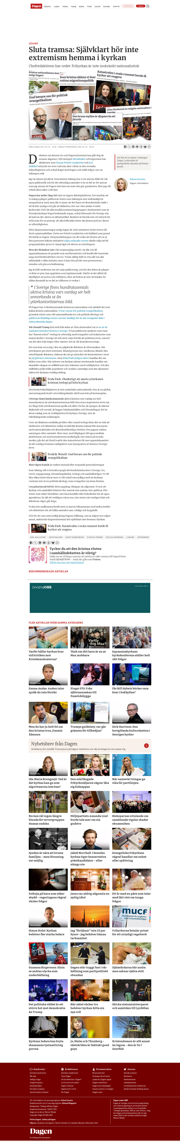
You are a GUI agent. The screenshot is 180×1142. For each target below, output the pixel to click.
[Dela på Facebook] (125, 147)
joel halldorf (38, 537)
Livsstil (97, 7)
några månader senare (76, 240)
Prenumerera (128, 6)
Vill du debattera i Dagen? (71, 1079)
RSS (96, 1123)
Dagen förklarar (67, 1086)
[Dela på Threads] (141, 147)
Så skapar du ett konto (101, 1076)
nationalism (55, 537)
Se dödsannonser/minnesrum (135, 1086)
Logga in (141, 6)
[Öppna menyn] (148, 6)
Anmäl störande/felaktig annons (136, 1089)
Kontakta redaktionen (69, 1073)
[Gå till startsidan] (36, 6)
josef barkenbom (75, 537)
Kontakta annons (130, 1073)
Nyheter (47, 7)
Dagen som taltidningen (101, 1086)
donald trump (95, 537)
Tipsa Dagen (66, 1076)
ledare (130, 537)
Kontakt (106, 7)
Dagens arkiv (97, 1092)
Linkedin (74, 1123)
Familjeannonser (130, 1083)
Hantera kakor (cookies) (39, 1092)
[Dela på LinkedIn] (133, 147)
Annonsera (128, 1076)
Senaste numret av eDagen (102, 1089)
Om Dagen (65, 1092)
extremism (143, 537)
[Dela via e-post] (137, 147)
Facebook (40, 1123)
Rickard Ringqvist (69, 1103)
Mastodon (90, 1123)
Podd (89, 7)
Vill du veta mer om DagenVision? (67, 562)
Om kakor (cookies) (37, 1089)
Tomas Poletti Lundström (71, 162)
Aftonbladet (80, 159)
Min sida (33, 1076)
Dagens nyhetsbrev (99, 1083)
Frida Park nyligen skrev (76, 358)
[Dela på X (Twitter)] (129, 147)
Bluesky (81, 1123)
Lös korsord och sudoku (70, 1083)
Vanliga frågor (35, 1079)
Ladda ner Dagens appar (101, 1079)
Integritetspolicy (36, 1083)
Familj (73, 7)
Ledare (57, 7)
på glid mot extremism (44, 358)
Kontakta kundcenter (38, 1073)
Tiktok (57, 1123)
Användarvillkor (36, 1086)
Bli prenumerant (98, 1073)
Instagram (50, 1123)
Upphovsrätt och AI (68, 1089)
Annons (116, 6)
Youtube (64, 1123)
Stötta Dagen (35, 1119)
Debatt (65, 7)
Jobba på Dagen (49, 1119)
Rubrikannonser (130, 1079)
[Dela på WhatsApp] (149, 147)
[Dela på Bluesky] (145, 147)
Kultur (81, 7)
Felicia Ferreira (67, 1100)
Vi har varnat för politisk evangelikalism (80, 311)
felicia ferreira (115, 537)
